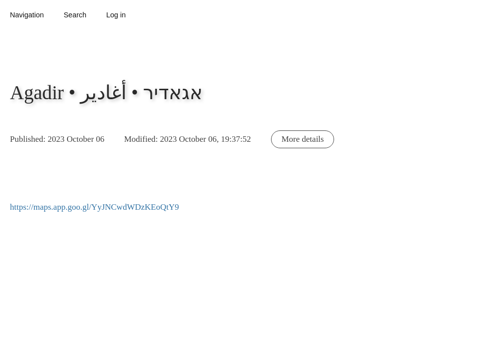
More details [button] (302, 139)
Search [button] (75, 15)
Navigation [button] (27, 15)
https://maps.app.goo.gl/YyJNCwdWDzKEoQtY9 (94, 207)
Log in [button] (116, 15)
